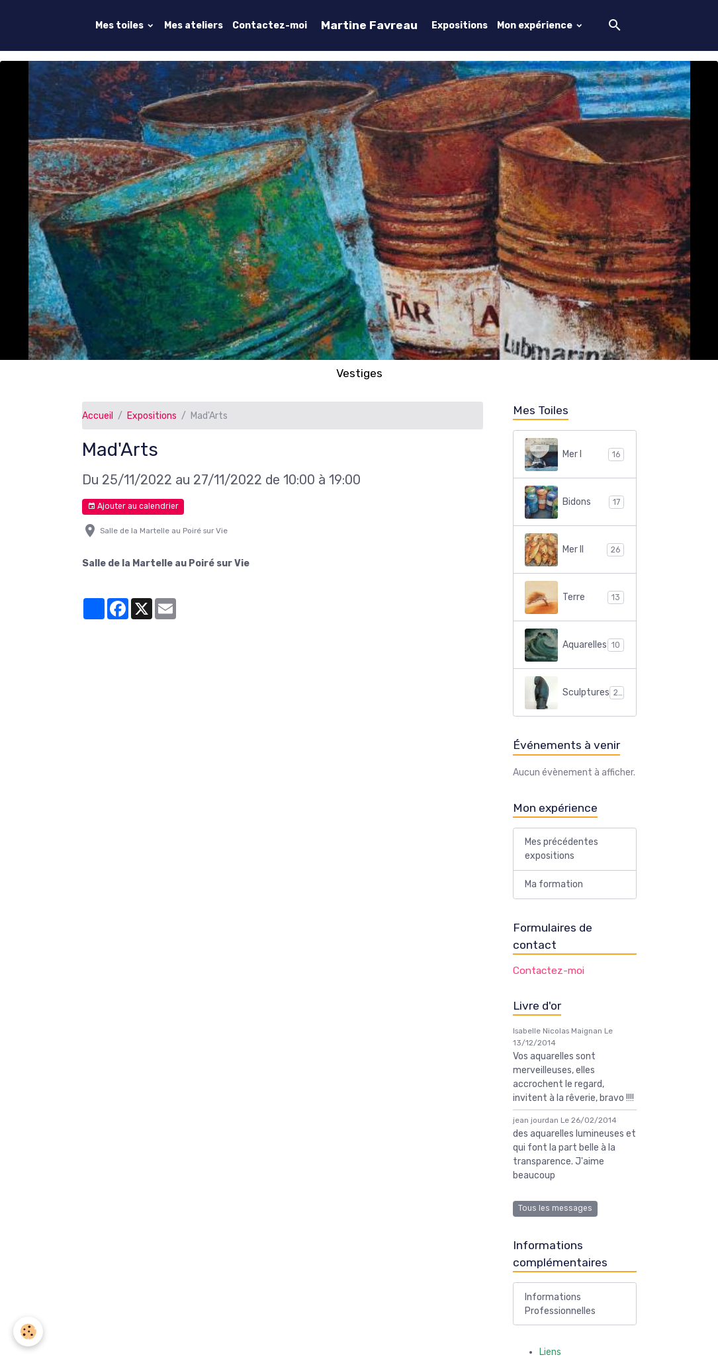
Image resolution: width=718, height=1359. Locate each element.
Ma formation (554, 884)
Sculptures (574, 692)
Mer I (574, 454)
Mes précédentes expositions (561, 848)
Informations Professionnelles (560, 1304)
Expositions (459, 25)
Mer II (574, 549)
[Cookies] (28, 1331)
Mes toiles (120, 25)
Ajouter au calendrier (133, 506)
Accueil (97, 415)
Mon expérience (535, 25)
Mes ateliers (193, 25)
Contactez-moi (269, 25)
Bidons (574, 502)
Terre (574, 597)
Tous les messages (555, 1208)
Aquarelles (574, 645)
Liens (550, 1352)
